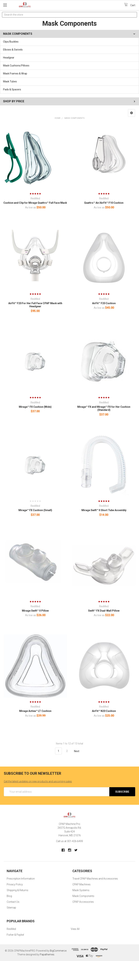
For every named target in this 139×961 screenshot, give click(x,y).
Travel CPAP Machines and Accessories (95, 878)
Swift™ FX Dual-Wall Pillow (103, 610)
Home (57, 118)
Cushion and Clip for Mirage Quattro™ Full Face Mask (35, 202)
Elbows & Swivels (13, 49)
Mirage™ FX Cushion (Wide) (35, 406)
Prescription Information (21, 878)
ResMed (11, 929)
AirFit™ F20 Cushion (104, 303)
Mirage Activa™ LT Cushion (35, 711)
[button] (131, 113)
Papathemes (47, 954)
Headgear (8, 57)
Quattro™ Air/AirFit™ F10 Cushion (103, 202)
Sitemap (11, 907)
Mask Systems (80, 890)
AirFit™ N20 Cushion (104, 711)
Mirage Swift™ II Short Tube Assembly (103, 510)
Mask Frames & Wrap (15, 73)
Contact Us (13, 901)
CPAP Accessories (83, 901)
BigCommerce (58, 950)
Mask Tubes (10, 81)
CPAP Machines (81, 884)
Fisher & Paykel (15, 934)
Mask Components (74, 118)
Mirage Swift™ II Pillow (35, 610)
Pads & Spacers (12, 89)
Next (78, 751)
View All (75, 929)
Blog (9, 896)
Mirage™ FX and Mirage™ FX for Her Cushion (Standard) (103, 408)
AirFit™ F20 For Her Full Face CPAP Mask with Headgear (35, 305)
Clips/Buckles (10, 41)
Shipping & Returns (17, 890)
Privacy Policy (15, 884)
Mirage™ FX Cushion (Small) (35, 510)
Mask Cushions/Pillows (16, 65)
